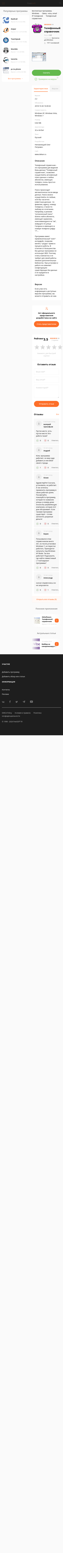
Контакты (6, 689)
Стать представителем (46, 324)
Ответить (55, 441)
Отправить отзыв (46, 404)
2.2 (48, 35)
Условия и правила (22, 713)
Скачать (46, 73)
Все (57, 414)
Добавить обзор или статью (13, 676)
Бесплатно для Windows (51, 39)
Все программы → (15, 78)
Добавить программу (10, 672)
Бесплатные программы (42, 11)
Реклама (5, 694)
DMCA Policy (7, 713)
